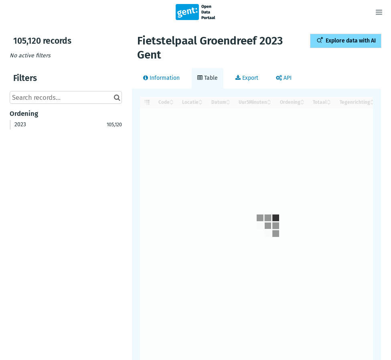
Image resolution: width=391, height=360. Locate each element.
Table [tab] (207, 78)
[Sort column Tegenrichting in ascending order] (372, 100)
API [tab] (284, 78)
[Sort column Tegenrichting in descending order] (372, 102)
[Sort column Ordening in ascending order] (302, 100)
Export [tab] (246, 78)
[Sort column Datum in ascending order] (228, 100)
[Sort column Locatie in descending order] (201, 102)
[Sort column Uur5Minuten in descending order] (269, 102)
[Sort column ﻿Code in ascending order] (172, 100)
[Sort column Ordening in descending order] (302, 102)
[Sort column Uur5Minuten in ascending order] (269, 100)
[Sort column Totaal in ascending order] (329, 100)
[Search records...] (66, 97)
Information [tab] (161, 78)
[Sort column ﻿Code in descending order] (172, 102)
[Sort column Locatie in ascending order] (201, 100)
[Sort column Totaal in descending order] (329, 102)
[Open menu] (379, 12)
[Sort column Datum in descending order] (228, 102)
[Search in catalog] (117, 97)
